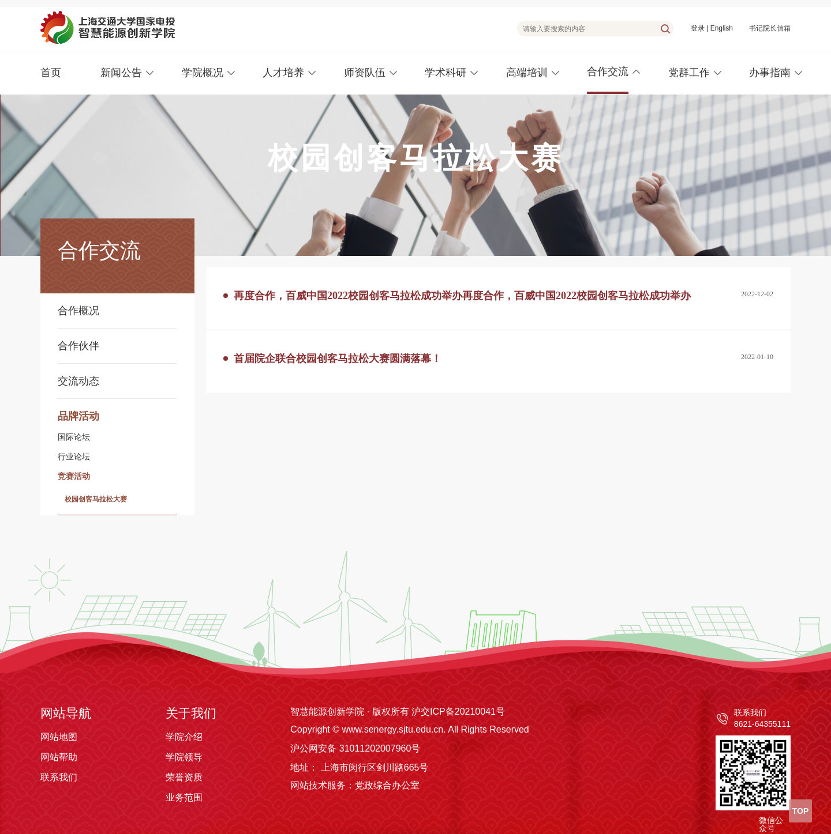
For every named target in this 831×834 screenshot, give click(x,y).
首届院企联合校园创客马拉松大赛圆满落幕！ (337, 358)
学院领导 (184, 757)
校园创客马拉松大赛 (96, 499)
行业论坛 (74, 457)
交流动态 (78, 381)
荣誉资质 (184, 777)
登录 (698, 28)
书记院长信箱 (770, 28)
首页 (50, 72)
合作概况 (78, 310)
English (721, 28)
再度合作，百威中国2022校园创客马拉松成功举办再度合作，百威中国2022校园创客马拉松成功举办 (462, 295)
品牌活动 (78, 416)
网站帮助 (58, 757)
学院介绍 (184, 737)
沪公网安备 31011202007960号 (355, 748)
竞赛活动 (74, 477)
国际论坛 (74, 437)
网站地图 (58, 737)
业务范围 (184, 797)
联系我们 (58, 777)
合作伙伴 (78, 346)
